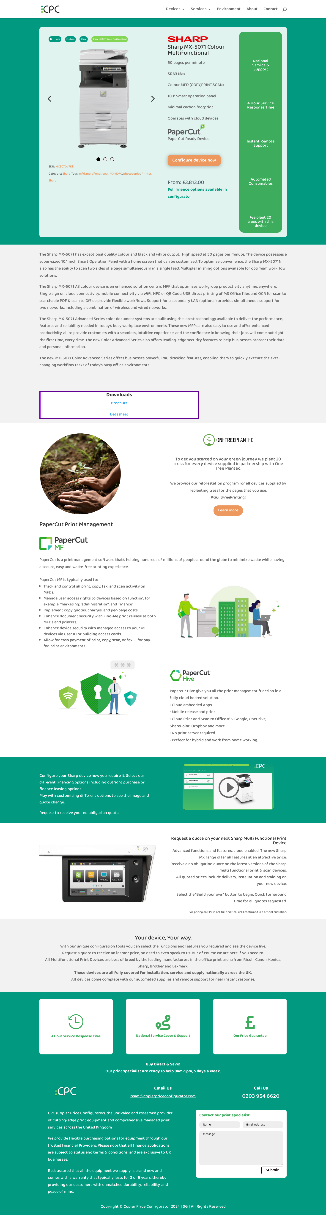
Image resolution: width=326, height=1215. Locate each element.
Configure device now (194, 160)
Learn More (228, 510)
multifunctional (97, 173)
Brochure (119, 403)
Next (152, 98)
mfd (82, 173)
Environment (229, 10)
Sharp (67, 173)
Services (198, 10)
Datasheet (119, 414)
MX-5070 (116, 173)
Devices (173, 10)
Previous (50, 98)
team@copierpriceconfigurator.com (163, 1096)
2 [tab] (105, 159)
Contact (270, 10)
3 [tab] (112, 159)
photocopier (131, 173)
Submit (272, 1170)
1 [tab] (98, 159)
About (252, 10)
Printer (146, 173)
